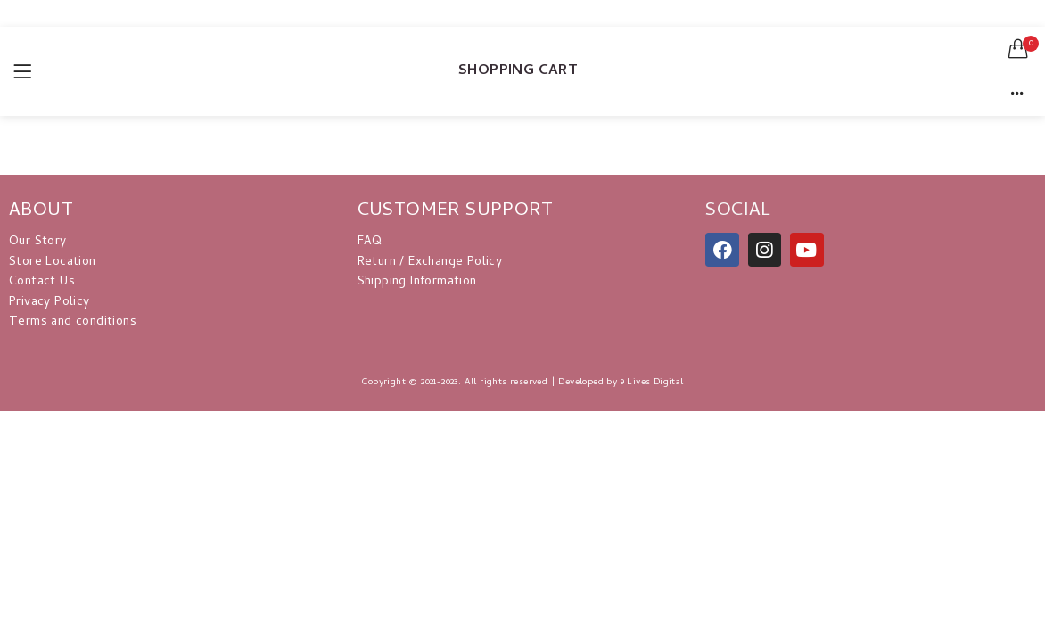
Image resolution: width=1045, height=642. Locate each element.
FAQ (370, 242)
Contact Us (42, 282)
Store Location (52, 262)
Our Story (38, 242)
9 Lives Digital (652, 382)
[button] (1018, 49)
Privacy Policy (49, 302)
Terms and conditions (72, 322)
